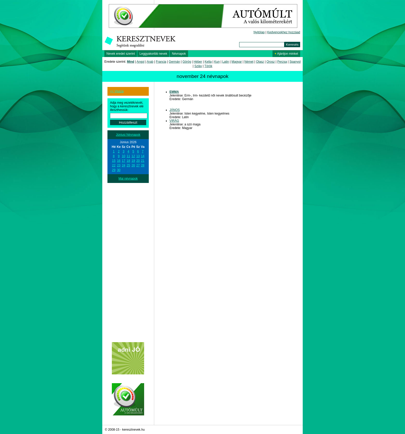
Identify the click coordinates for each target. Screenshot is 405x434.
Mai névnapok (128, 178)
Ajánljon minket (286, 53)
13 (138, 156)
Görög (186, 61)
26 (133, 165)
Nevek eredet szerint (120, 53)
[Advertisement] (128, 260)
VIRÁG (174, 121)
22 (113, 165)
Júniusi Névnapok (128, 134)
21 (142, 161)
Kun (217, 61)
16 (118, 161)
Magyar (236, 61)
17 (123, 161)
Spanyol (295, 61)
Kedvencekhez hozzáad (283, 32)
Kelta (208, 61)
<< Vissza (116, 91)
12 (133, 156)
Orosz (271, 61)
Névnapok (179, 53)
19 (133, 161)
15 (113, 161)
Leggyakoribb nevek (153, 53)
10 (123, 156)
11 (128, 156)
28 (142, 165)
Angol (141, 61)
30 (118, 170)
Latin (225, 61)
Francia (161, 61)
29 (113, 170)
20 (138, 161)
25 (128, 165)
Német (248, 61)
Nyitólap (258, 32)
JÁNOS (174, 110)
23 (118, 165)
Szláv (198, 66)
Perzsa (282, 61)
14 (142, 156)
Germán (174, 61)
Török (208, 66)
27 (138, 165)
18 (128, 161)
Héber (198, 61)
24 (123, 165)
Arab (150, 61)
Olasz (260, 61)
